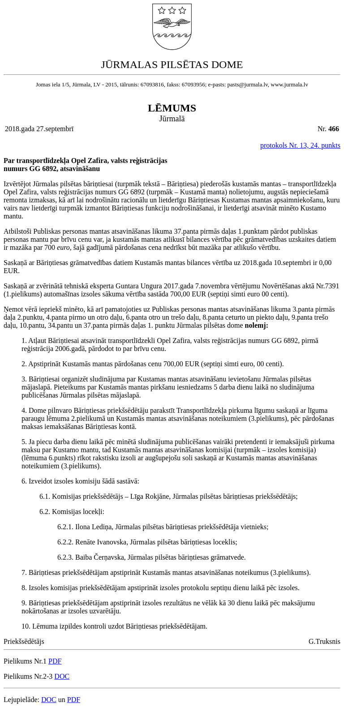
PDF (54, 661)
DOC (61, 676)
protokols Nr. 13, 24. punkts (300, 145)
